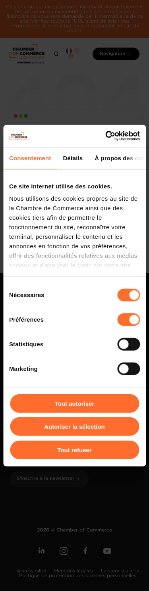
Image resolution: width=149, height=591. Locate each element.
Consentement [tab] (30, 157)
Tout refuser (74, 449)
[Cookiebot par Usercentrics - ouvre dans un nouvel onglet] (106, 136)
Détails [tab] (73, 157)
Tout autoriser (75, 403)
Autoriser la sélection (74, 426)
